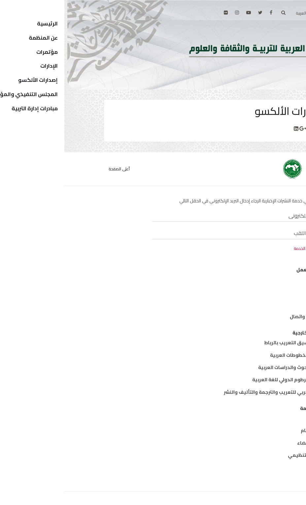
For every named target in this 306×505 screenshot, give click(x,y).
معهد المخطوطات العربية (234, 355)
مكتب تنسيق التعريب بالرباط (231, 342)
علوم (256, 304)
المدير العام (249, 430)
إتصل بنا (253, 467)
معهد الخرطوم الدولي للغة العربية (225, 379)
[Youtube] (184, 12)
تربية (256, 279)
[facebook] (206, 12)
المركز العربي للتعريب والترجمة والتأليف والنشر (210, 392)
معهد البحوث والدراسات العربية (228, 367)
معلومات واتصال (243, 316)
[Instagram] (173, 12)
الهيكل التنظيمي (242, 455)
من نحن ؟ (252, 418)
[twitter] (196, 12)
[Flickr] (161, 12)
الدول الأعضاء (247, 443)
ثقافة (255, 291)
